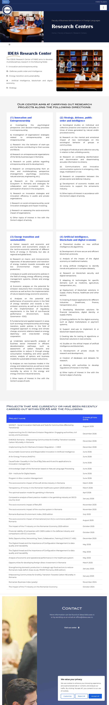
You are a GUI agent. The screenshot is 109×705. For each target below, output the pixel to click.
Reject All (81, 696)
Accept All (95, 696)
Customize (68, 696)
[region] (81, 688)
